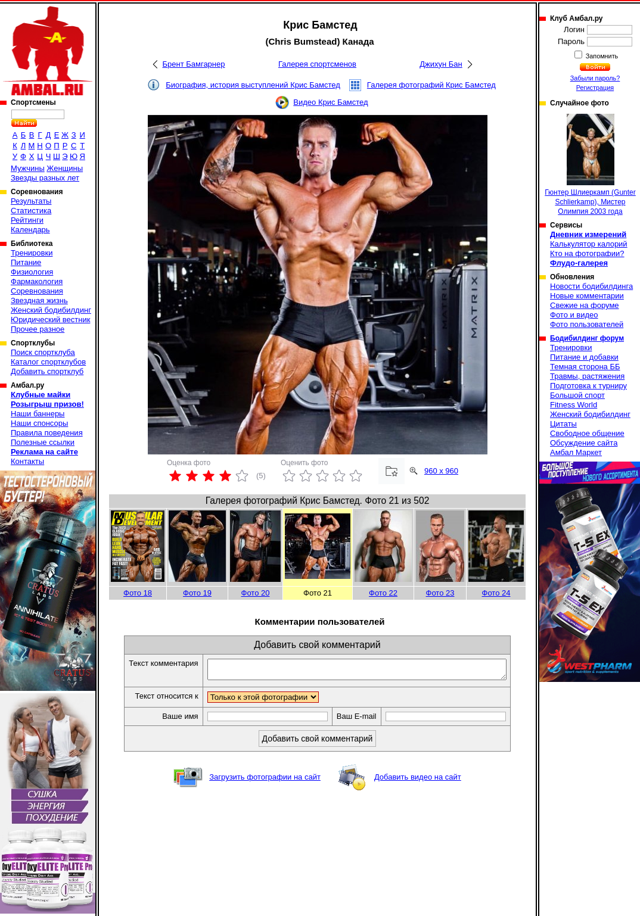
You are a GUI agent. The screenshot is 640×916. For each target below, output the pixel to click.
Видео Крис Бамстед (330, 102)
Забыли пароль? (595, 78)
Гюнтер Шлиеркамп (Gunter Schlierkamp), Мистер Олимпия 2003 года (590, 165)
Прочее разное (37, 329)
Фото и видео (574, 314)
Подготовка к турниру (588, 385)
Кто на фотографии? (587, 253)
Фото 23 (440, 592)
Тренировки (31, 252)
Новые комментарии (587, 295)
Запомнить (601, 56)
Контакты (27, 461)
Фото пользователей (586, 324)
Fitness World (573, 404)
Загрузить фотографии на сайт (265, 780)
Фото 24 (496, 592)
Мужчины (28, 168)
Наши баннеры (37, 413)
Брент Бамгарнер (194, 64)
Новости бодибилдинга (591, 286)
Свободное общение (587, 433)
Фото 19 (197, 592)
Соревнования (37, 290)
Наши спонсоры (39, 423)
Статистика (31, 210)
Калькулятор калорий (588, 243)
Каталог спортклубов (48, 361)
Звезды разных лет (45, 177)
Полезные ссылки (42, 442)
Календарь (30, 229)
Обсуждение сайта (583, 442)
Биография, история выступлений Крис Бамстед (253, 84)
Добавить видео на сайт (417, 780)
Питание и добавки (584, 357)
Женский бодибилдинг (51, 310)
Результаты (31, 201)
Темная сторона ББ (585, 366)
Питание (26, 262)
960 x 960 (441, 470)
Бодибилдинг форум (587, 338)
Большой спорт (577, 395)
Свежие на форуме (584, 305)
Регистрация (595, 87)
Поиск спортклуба (43, 352)
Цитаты (563, 423)
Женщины (64, 168)
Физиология (32, 271)
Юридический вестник (50, 319)
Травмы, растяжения (587, 376)
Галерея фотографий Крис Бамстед (431, 84)
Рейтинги (27, 220)
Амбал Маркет (576, 452)
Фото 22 (383, 592)
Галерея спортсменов (317, 64)
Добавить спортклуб (47, 371)
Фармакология (37, 281)
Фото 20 (255, 592)
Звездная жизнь (39, 300)
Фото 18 (137, 592)
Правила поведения (47, 432)
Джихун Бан (441, 64)
